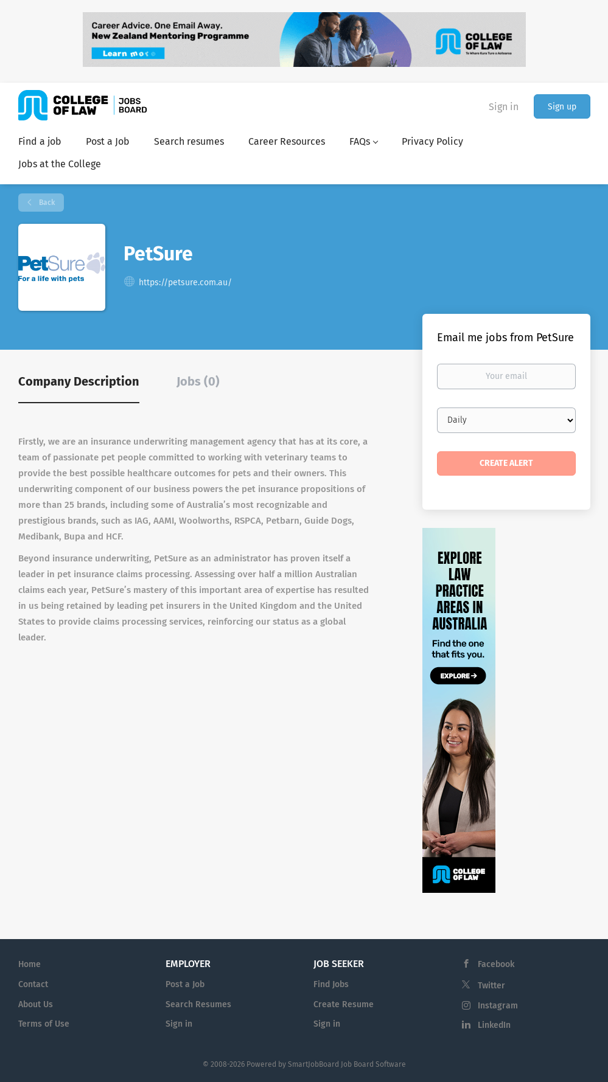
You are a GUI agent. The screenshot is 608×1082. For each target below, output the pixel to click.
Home (29, 964)
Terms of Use (43, 1024)
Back (46, 202)
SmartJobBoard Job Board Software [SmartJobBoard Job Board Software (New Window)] (347, 1064)
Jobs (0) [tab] (198, 381)
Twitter (491, 985)
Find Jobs (331, 984)
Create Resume (343, 1004)
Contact (33, 984)
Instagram (498, 1006)
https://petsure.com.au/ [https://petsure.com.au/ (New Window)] (185, 282)
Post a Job (185, 984)
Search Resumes (198, 1004)
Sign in (504, 107)
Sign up (562, 107)
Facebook (496, 964)
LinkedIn (494, 1025)
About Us (35, 1004)
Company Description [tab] (78, 381)
